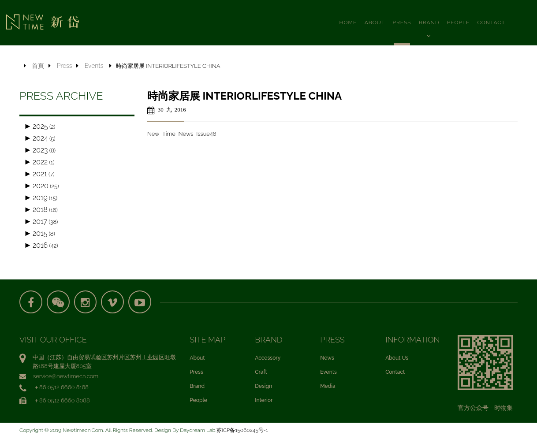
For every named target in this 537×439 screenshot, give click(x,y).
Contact (395, 373)
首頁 (38, 65)
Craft (261, 373)
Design (263, 387)
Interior (263, 401)
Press (64, 65)
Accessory (267, 359)
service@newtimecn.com (65, 377)
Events (94, 65)
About (197, 359)
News (327, 359)
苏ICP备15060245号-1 (242, 431)
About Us (396, 359)
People (198, 401)
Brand (197, 387)
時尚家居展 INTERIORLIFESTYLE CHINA (244, 95)
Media (327, 387)
